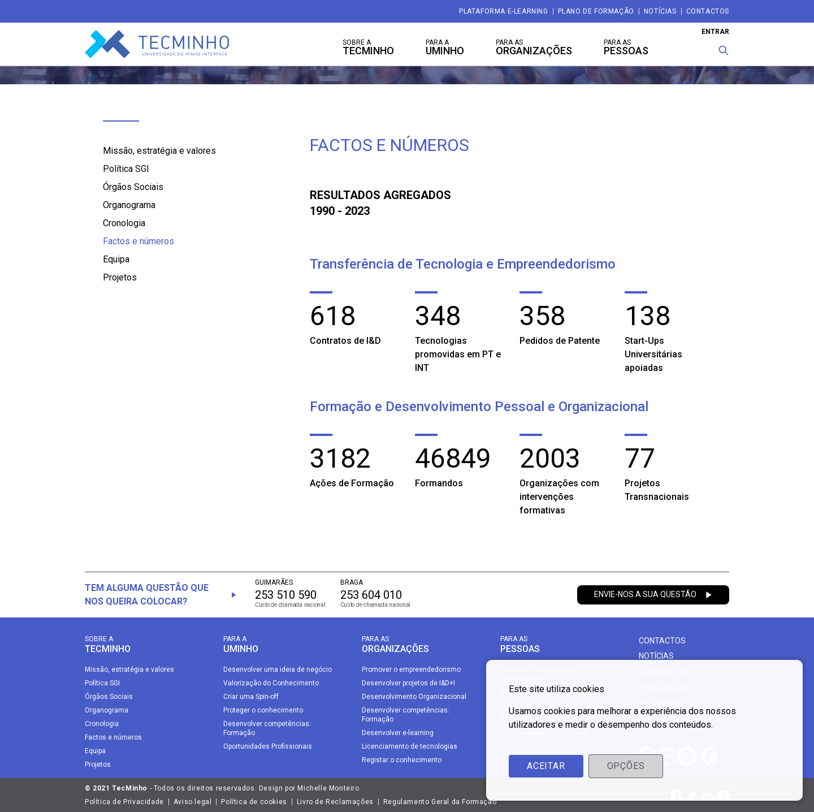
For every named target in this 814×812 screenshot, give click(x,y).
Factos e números (138, 241)
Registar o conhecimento (401, 760)
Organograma (129, 205)
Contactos (707, 11)
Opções (626, 766)
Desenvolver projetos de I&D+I (408, 683)
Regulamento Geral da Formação (439, 802)
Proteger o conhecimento (263, 710)
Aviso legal (193, 802)
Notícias (660, 11)
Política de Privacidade (124, 802)
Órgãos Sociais (133, 187)
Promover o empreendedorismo (411, 669)
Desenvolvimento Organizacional (414, 697)
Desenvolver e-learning (398, 733)
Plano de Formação (596, 11)
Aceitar (546, 766)
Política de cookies (254, 802)
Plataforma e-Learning (503, 11)
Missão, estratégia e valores (159, 150)
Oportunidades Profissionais (267, 746)
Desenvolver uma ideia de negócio (277, 669)
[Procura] (723, 50)
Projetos (120, 277)
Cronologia (124, 223)
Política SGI (126, 168)
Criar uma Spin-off (251, 697)
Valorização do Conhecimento (271, 683)
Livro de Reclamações (335, 802)
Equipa (116, 259)
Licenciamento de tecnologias (409, 746)
